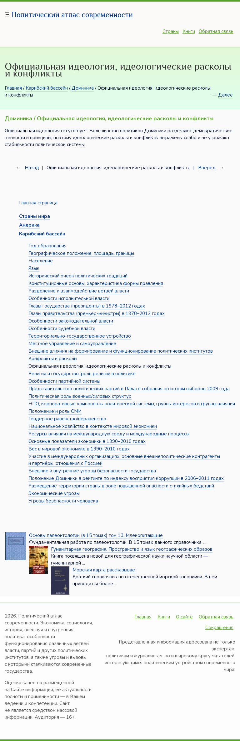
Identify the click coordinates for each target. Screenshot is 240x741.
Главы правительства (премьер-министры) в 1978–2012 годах (96, 313)
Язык (33, 268)
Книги (188, 31)
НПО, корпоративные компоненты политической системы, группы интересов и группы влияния (131, 404)
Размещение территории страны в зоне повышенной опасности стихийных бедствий (121, 486)
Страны (170, 31)
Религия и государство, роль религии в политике (82, 373)
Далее (225, 95)
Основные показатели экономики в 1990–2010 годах (87, 441)
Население (40, 261)
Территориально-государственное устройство (79, 336)
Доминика (83, 88)
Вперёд (207, 168)
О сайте (184, 617)
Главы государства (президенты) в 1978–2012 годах (86, 306)
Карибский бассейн (47, 88)
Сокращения (219, 627)
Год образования (47, 246)
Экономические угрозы (54, 493)
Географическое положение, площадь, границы (81, 253)
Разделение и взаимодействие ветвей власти (78, 291)
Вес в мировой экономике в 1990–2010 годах (79, 449)
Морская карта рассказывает (104, 570)
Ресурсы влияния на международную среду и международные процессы (108, 434)
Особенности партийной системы (64, 381)
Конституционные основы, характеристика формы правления (95, 283)
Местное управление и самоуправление (72, 343)
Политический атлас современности (72, 14)
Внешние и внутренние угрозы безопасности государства (92, 471)
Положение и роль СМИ (55, 411)
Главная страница (38, 203)
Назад (32, 168)
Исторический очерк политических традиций (78, 276)
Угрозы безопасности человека (63, 501)
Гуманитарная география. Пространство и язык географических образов (131, 549)
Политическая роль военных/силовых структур (80, 396)
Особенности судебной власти (61, 328)
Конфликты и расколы (52, 358)
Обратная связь (216, 31)
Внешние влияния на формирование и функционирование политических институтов (120, 351)
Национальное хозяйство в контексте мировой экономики (92, 426)
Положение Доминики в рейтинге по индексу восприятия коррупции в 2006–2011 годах (126, 478)
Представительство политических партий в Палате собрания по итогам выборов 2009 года (129, 389)
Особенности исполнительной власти (68, 298)
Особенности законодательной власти (70, 321)
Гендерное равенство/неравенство (67, 419)
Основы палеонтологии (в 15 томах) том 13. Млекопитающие (96, 535)
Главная (13, 88)
